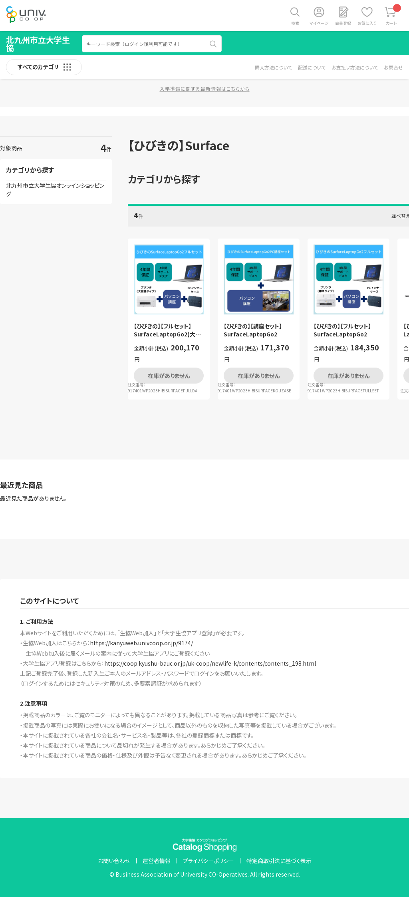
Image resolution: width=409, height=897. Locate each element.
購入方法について (273, 67)
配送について (312, 67)
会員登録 (343, 23)
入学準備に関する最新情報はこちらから (205, 88)
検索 (295, 23)
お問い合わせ (114, 860)
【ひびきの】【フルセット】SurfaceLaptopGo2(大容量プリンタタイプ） (167, 330)
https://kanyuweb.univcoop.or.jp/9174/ (141, 643)
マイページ (319, 23)
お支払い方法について (355, 67)
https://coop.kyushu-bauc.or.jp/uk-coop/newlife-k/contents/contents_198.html (210, 663)
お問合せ (393, 67)
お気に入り (367, 23)
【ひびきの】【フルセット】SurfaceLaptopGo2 (342, 330)
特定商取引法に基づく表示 (279, 860)
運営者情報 (157, 860)
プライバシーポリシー (208, 860)
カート (393, 15)
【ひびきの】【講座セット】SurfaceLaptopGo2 (253, 330)
